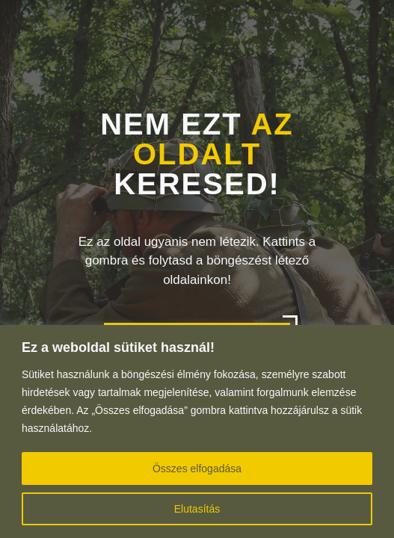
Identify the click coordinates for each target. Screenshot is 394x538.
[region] (197, 431)
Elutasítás (197, 509)
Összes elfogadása (197, 468)
